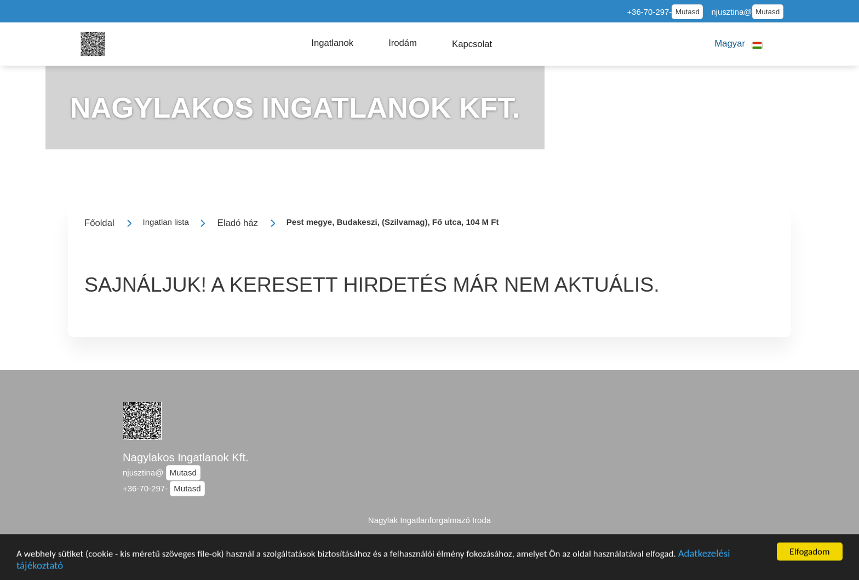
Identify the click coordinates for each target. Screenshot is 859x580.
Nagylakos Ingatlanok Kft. (186, 457)
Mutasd (687, 12)
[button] (332, 43)
